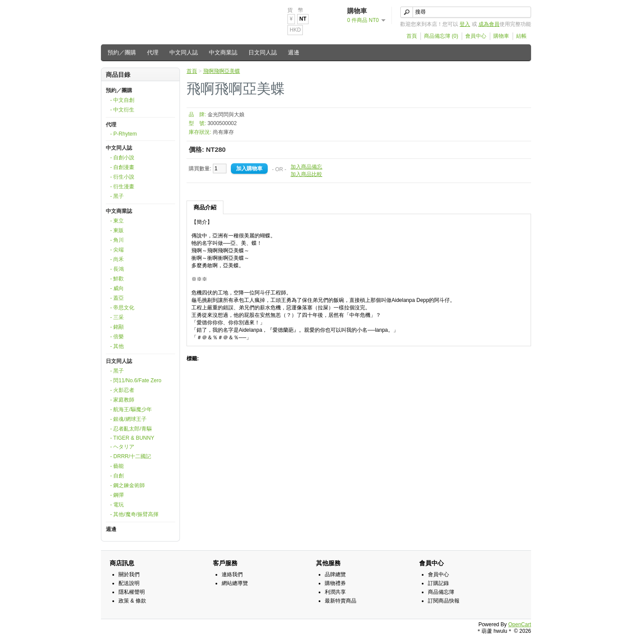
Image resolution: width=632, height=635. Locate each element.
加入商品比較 (306, 174)
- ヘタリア (122, 447)
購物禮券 (335, 583)
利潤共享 (335, 592)
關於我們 (129, 574)
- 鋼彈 (117, 495)
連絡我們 (232, 574)
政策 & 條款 (132, 601)
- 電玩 (117, 505)
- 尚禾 (117, 259)
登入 (465, 24)
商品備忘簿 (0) (441, 36)
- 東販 (117, 230)
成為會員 (488, 24)
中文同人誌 (183, 52)
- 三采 (117, 317)
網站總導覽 (235, 583)
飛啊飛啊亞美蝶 (221, 71)
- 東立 (117, 221)
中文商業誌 (223, 52)
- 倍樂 (117, 337)
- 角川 (117, 240)
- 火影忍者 (122, 390)
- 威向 (117, 288)
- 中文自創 (122, 100)
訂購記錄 (438, 583)
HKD (295, 30)
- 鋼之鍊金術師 (127, 485)
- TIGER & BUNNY (132, 438)
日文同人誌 (262, 52)
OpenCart (519, 624)
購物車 (501, 36)
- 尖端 (117, 250)
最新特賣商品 (340, 601)
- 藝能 (117, 466)
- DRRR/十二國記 (130, 456)
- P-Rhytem (123, 134)
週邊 (293, 52)
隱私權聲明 (131, 592)
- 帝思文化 (122, 308)
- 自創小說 (122, 157)
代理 (152, 52)
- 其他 (117, 346)
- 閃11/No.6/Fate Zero (136, 380)
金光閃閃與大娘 (226, 114)
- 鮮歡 (117, 279)
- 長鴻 (117, 269)
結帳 (521, 36)
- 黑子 (117, 196)
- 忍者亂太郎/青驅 (131, 429)
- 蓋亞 (117, 298)
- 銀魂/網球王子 (128, 419)
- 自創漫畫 (122, 167)
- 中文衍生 (122, 110)
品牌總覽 (335, 574)
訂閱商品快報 (444, 601)
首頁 (411, 36)
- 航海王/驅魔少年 (131, 409)
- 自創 (117, 476)
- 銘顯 (117, 327)
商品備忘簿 (441, 592)
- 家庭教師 (122, 400)
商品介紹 (205, 207)
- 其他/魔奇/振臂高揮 (134, 514)
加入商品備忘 (306, 167)
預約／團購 (122, 52)
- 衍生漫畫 (122, 186)
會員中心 (475, 36)
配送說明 (129, 583)
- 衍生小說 (122, 177)
